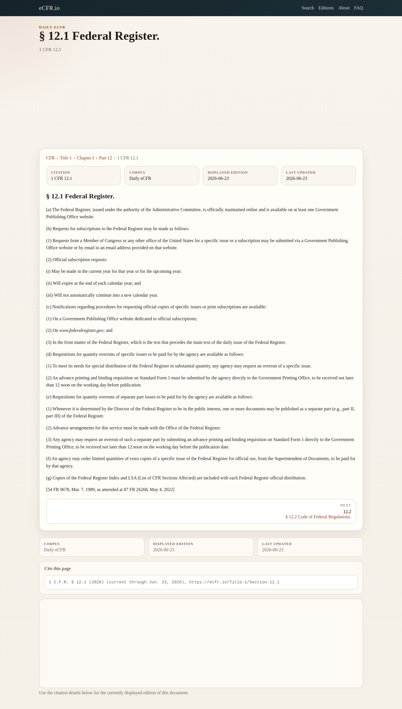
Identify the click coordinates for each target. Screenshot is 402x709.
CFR (50, 157)
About (344, 7)
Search (308, 7)
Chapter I (85, 157)
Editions (326, 7)
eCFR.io (49, 8)
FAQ (358, 7)
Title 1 (66, 157)
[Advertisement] (201, 105)
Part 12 (105, 157)
